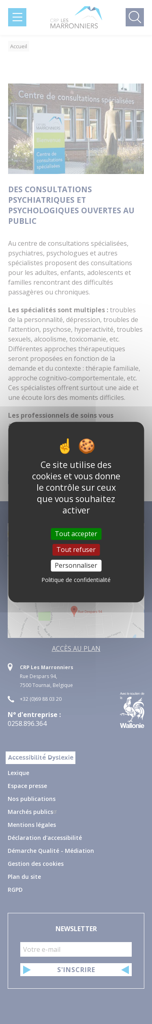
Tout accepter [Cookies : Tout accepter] (76, 533)
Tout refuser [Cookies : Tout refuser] (76, 549)
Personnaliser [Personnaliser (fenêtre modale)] (76, 565)
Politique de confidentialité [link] (76, 580)
